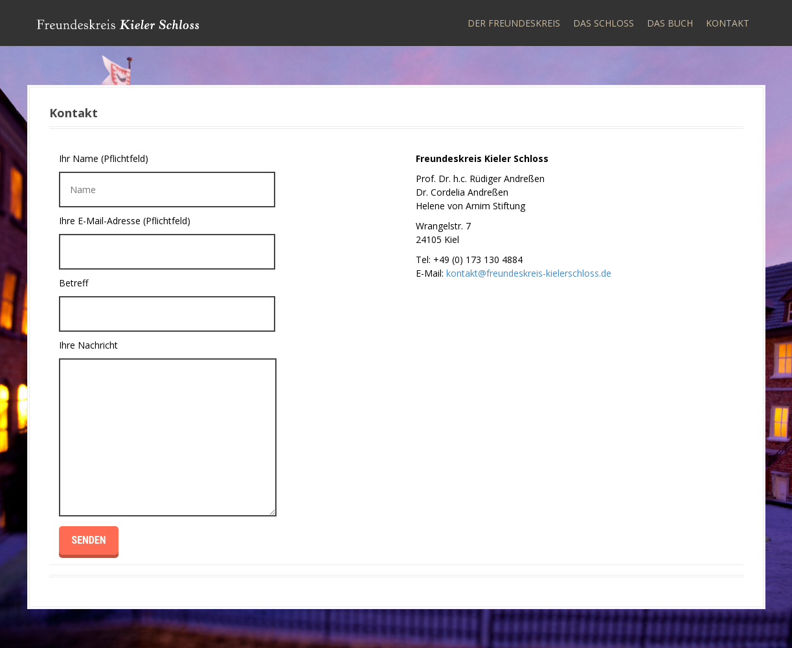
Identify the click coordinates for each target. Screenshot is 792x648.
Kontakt (727, 23)
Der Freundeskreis (514, 23)
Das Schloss (603, 23)
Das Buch (670, 23)
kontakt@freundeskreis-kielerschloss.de (528, 273)
